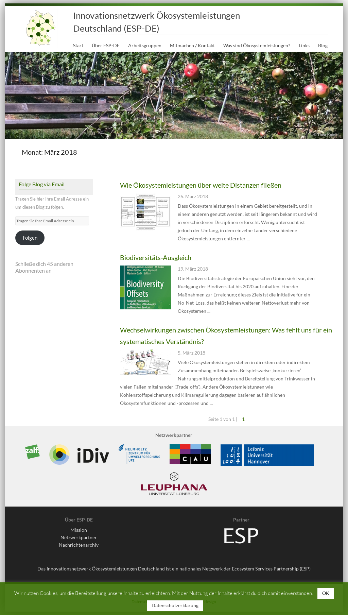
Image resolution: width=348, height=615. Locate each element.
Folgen (30, 238)
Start (78, 45)
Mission (78, 530)
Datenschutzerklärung (175, 605)
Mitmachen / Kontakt (192, 45)
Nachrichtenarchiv (79, 545)
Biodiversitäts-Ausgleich (155, 257)
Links (304, 45)
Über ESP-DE (106, 45)
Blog (323, 45)
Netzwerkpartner (78, 537)
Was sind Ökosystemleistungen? (256, 45)
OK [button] (325, 593)
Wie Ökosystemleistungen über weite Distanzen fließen (200, 185)
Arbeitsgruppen (144, 45)
